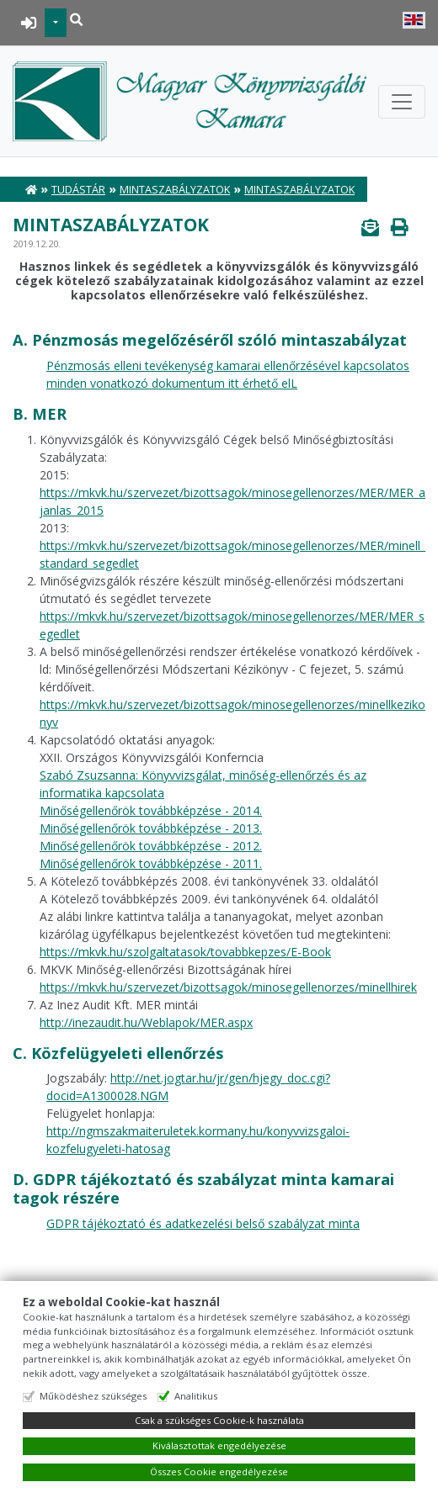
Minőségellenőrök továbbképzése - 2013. (151, 828)
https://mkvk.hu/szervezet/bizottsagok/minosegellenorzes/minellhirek (228, 987)
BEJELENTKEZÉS (29, 22)
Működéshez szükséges (93, 1395)
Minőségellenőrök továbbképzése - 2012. (151, 846)
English (414, 20)
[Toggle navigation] (401, 102)
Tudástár (78, 190)
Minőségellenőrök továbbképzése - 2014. (151, 810)
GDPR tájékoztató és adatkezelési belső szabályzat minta (203, 1223)
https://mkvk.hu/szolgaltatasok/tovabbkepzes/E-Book (185, 952)
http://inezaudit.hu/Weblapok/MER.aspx (146, 1022)
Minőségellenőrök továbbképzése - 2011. (151, 863)
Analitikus (195, 1395)
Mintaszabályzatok (175, 190)
